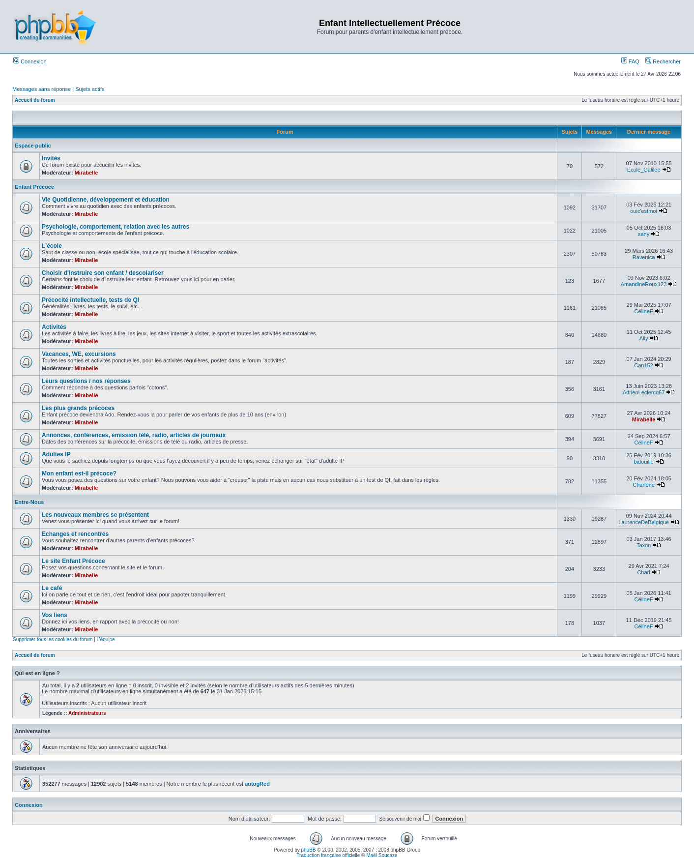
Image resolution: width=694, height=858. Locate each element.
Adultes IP (56, 454)
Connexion (30, 61)
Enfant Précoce (34, 187)
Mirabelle (86, 173)
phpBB (308, 850)
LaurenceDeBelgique (643, 522)
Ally (643, 338)
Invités (51, 158)
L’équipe (105, 639)
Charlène (644, 485)
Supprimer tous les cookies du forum (52, 639)
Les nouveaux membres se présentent (95, 514)
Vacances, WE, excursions (79, 354)
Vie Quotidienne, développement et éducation (106, 199)
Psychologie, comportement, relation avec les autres (115, 226)
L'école (52, 245)
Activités (54, 327)
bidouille (643, 462)
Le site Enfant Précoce (73, 561)
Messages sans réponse (41, 89)
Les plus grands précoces (78, 408)
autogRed (257, 784)
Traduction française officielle (328, 855)
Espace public (33, 145)
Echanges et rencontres (75, 534)
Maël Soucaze (381, 855)
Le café (52, 588)
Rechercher (663, 61)
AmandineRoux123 (644, 284)
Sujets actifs (89, 89)
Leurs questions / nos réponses (86, 381)
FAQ (630, 61)
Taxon (643, 545)
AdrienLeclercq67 (644, 392)
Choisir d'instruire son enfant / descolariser (103, 272)
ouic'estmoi (643, 211)
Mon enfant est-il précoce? (79, 473)
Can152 (643, 365)
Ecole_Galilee (644, 170)
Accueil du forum (35, 100)
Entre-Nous (29, 502)
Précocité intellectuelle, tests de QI (90, 299)
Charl (643, 572)
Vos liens (54, 615)
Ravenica (644, 257)
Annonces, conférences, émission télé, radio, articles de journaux (134, 435)
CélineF (644, 311)
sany (643, 234)
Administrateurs (87, 713)
